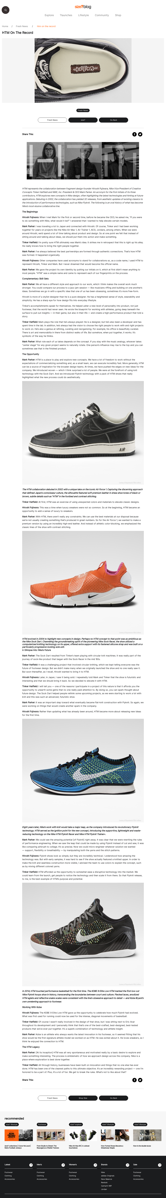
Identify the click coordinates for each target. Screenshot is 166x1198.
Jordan (104, 1189)
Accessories (10, 1179)
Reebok (104, 1182)
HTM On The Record (46, 26)
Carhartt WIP (106, 1186)
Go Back (113, 120)
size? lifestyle (11, 1124)
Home (5, 26)
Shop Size (83, 1098)
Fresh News (22, 26)
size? (83, 120)
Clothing (8, 1176)
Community (102, 15)
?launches (66, 15)
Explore (49, 15)
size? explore (76, 1124)
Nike (103, 1172)
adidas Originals (107, 1176)
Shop (118, 15)
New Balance (106, 1179)
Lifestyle (83, 15)
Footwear (42, 1124)
